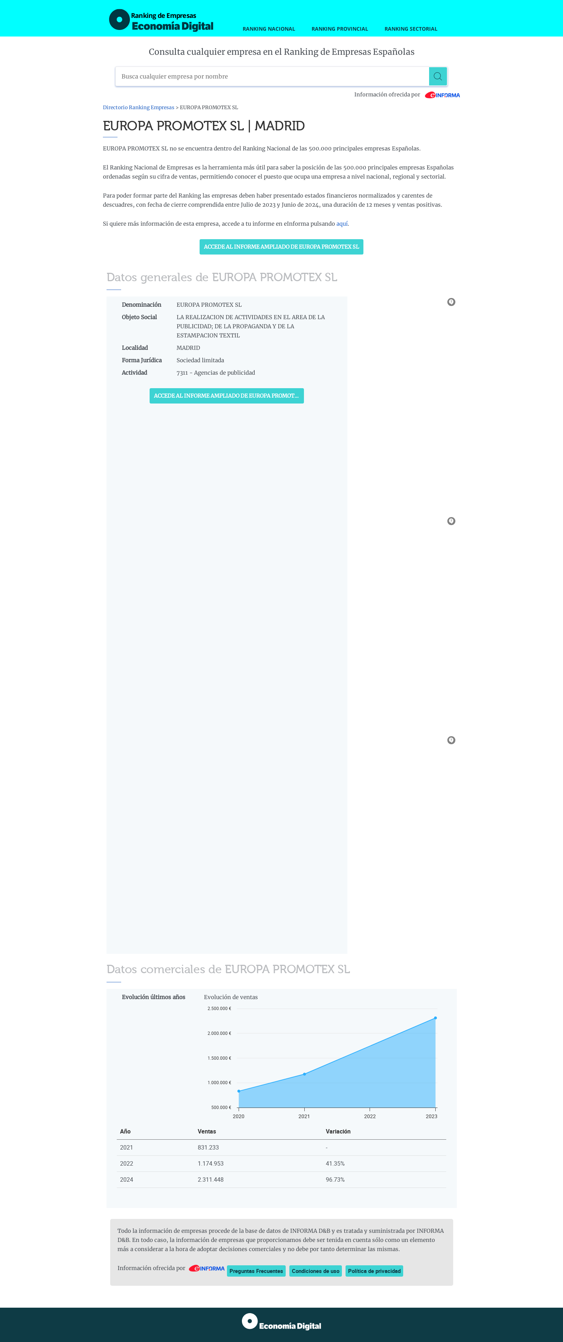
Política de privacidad (374, 1270)
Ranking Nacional (269, 28)
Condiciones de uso (315, 1270)
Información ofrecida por (407, 94)
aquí (342, 223)
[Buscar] (438, 76)
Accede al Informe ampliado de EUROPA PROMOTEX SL (281, 247)
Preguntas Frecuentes (256, 1270)
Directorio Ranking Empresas (138, 107)
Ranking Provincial (340, 28)
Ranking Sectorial (411, 28)
